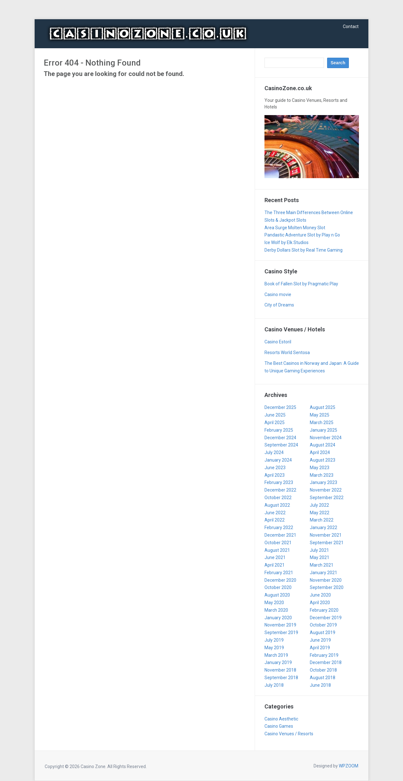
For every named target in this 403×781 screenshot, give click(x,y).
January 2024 (278, 460)
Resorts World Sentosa (287, 352)
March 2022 (321, 519)
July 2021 (319, 550)
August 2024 (322, 444)
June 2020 (320, 594)
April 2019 (320, 647)
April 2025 (274, 422)
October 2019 (323, 624)
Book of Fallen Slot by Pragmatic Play (301, 283)
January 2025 (323, 430)
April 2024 (320, 452)
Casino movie (277, 294)
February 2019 (324, 655)
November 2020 (326, 580)
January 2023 (323, 482)
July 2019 (274, 640)
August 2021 (277, 550)
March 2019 (276, 655)
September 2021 (326, 542)
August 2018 (322, 677)
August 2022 (277, 505)
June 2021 (275, 557)
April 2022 (274, 519)
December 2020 (280, 580)
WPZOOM (348, 765)
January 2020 (278, 617)
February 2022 (278, 527)
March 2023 (321, 475)
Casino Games (278, 726)
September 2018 (281, 677)
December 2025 (280, 407)
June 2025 (275, 414)
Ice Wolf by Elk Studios (286, 242)
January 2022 (323, 527)
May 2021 (319, 557)
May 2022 (319, 512)
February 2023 (278, 482)
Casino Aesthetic (281, 718)
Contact (351, 26)
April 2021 (274, 565)
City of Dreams (279, 304)
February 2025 (278, 430)
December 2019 (326, 617)
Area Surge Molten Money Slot (294, 227)
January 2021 (323, 572)
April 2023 (274, 475)
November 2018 (280, 670)
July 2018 (274, 685)
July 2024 (274, 452)
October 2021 (278, 542)
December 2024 (280, 437)
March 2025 (321, 422)
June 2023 (275, 467)
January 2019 (278, 662)
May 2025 (319, 414)
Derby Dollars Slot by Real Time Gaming (303, 250)
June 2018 (320, 685)
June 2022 (275, 512)
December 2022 (280, 489)
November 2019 (280, 624)
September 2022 (326, 497)
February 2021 (278, 572)
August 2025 (322, 407)
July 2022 (319, 505)
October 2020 (278, 587)
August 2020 (277, 594)
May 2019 (274, 647)
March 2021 (321, 565)
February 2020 (324, 610)
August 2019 (322, 632)
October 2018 (323, 670)
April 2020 (320, 602)
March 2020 (276, 610)
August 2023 (322, 460)
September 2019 (281, 632)
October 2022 (278, 497)
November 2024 (326, 437)
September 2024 (281, 444)
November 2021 (326, 535)
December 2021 (280, 535)
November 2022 (326, 489)
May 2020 (274, 602)
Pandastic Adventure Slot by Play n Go (302, 234)
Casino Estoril (277, 341)
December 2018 (326, 662)
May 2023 (319, 467)
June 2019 (320, 640)
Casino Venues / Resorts (288, 733)
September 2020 (326, 587)
